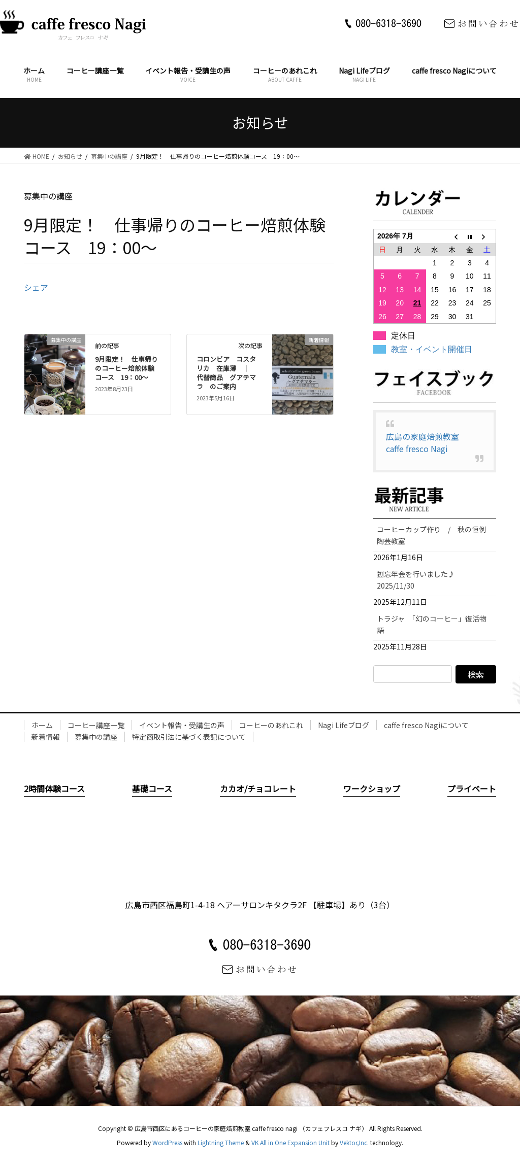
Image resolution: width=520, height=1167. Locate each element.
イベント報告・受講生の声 (181, 725)
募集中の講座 (96, 737)
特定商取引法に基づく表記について (189, 737)
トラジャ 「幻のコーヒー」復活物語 (431, 624)
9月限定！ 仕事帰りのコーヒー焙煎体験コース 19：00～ (126, 368)
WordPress (167, 1142)
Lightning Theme (221, 1142)
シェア (36, 287)
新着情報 (45, 737)
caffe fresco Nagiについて (426, 725)
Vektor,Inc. (354, 1142)
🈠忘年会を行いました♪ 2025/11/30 (419, 580)
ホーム (42, 725)
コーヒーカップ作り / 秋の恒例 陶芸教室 (435, 535)
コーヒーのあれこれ (271, 725)
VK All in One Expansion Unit (290, 1142)
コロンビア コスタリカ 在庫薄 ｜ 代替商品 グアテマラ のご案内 (226, 372)
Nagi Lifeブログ (343, 725)
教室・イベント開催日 (431, 349)
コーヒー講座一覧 (96, 725)
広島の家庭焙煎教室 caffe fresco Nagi (426, 442)
